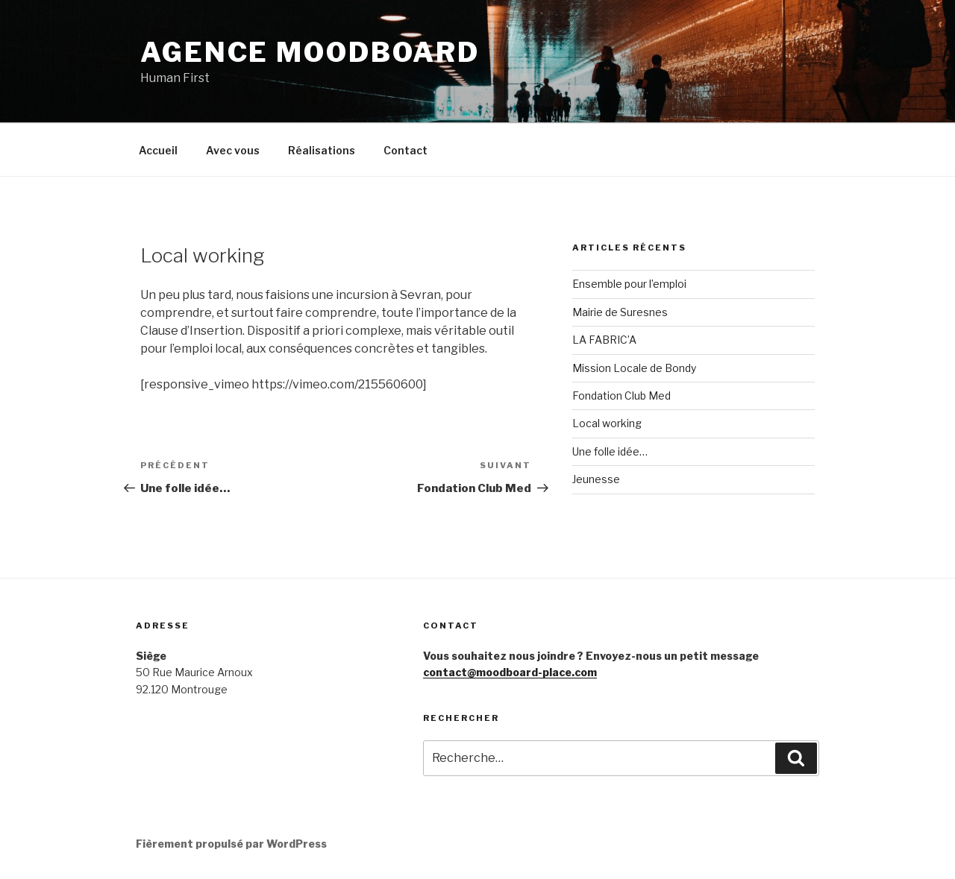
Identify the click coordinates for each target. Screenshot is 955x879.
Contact (405, 150)
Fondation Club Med (621, 395)
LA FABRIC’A (604, 339)
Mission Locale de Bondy (634, 368)
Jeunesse (596, 479)
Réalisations (321, 150)
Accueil (158, 150)
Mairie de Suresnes (620, 312)
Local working (607, 423)
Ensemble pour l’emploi (629, 283)
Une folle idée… (610, 451)
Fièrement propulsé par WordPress (231, 843)
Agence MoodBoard (310, 52)
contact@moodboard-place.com (510, 672)
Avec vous (233, 150)
